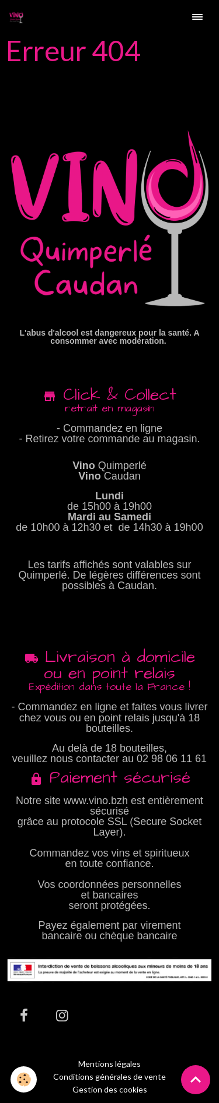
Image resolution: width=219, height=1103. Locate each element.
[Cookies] (24, 1079)
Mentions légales (109, 1064)
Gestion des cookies (109, 1090)
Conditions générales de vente (109, 1076)
